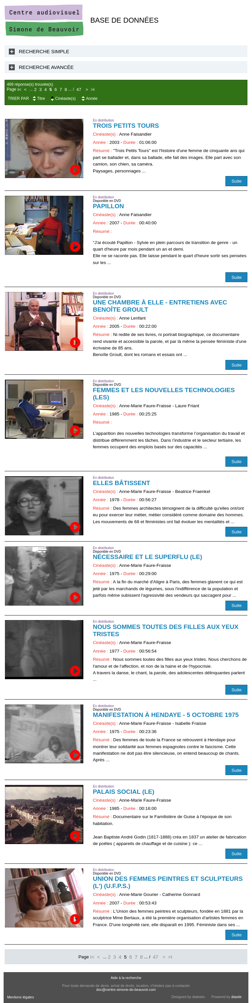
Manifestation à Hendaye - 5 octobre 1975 (166, 714)
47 (78, 89)
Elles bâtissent (121, 482)
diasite (236, 997)
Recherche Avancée (46, 67)
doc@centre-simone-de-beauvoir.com (126, 990)
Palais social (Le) (124, 791)
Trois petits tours (126, 125)
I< (19, 89)
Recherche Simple (44, 51)
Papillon (108, 206)
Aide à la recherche (126, 978)
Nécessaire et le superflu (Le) (147, 556)
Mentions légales (20, 997)
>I (93, 89)
